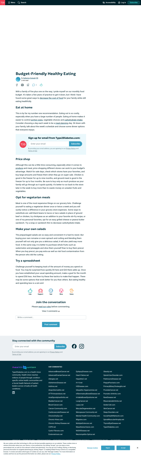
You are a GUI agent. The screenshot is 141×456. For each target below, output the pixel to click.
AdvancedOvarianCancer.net (59, 375)
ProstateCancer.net (110, 390)
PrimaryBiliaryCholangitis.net (114, 386)
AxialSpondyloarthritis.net (58, 397)
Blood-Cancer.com (56, 405)
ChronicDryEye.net (56, 416)
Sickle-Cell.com (109, 405)
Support (39, 291)
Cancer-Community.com (58, 408)
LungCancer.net (82, 401)
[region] (70, 448)
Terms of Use (32, 151)
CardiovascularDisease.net (59, 412)
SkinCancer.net (109, 408)
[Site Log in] (122, 2)
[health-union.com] (24, 367)
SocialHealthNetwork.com (113, 416)
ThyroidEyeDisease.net (112, 423)
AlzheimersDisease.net (57, 383)
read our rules (44, 306)
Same (70, 291)
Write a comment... (26, 317)
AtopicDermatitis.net (56, 390)
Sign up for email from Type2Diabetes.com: (54, 138)
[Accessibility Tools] (109, 2)
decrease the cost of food (51, 98)
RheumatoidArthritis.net (112, 401)
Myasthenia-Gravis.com (85, 427)
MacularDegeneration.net (85, 408)
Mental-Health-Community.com (88, 416)
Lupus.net (80, 405)
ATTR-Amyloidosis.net (57, 394)
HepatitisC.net (81, 379)
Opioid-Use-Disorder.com (113, 375)
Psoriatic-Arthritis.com (112, 394)
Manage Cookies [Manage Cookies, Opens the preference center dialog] (92, 448)
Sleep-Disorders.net (110, 412)
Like (29, 291)
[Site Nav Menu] (12, 2)
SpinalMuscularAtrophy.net (113, 420)
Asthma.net (53, 386)
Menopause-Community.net (86, 412)
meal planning (61, 123)
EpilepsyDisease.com (84, 372)
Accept (123, 448)
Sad (50, 291)
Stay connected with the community (33, 340)
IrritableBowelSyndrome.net (86, 397)
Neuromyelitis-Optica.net (85, 434)
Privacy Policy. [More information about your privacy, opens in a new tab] (56, 454)
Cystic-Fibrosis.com (56, 431)
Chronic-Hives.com (56, 420)
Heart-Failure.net (82, 375)
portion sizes (37, 120)
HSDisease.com (82, 386)
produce (19, 168)
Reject (108, 448)
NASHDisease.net (83, 431)
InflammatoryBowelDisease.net (88, 394)
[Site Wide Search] (22, 2)
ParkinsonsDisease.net (112, 379)
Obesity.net (107, 372)
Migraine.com (81, 420)
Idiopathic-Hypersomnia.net (86, 390)
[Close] (137, 447)
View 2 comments (51, 311)
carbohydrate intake (74, 120)
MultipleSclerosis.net (84, 423)
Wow (60, 291)
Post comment (50, 324)
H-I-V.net (79, 383)
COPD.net (52, 427)
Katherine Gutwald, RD (30, 78)
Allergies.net (53, 379)
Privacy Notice (71, 148)
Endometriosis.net (55, 434)
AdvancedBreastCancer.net (59, 372)
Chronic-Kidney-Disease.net (59, 423)
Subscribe (134, 3)
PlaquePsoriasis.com (111, 383)
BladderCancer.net (56, 401)
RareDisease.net (109, 397)
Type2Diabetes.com (111, 427)
